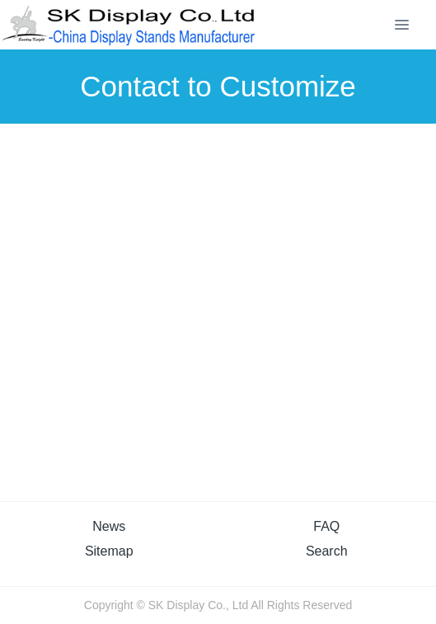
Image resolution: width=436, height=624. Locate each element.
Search (327, 551)
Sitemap (109, 551)
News (108, 526)
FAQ (326, 526)
